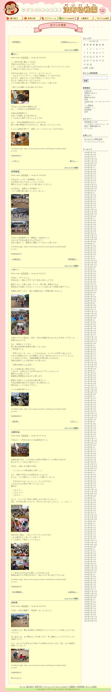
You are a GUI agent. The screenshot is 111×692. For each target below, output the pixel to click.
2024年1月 (88, 208)
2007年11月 (88, 619)
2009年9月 (88, 572)
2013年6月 (88, 477)
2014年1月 (88, 462)
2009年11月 (88, 568)
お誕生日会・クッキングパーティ (97, 102)
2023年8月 (88, 218)
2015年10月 (88, 417)
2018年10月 (88, 341)
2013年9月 (88, 470)
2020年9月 (88, 292)
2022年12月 (88, 235)
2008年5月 (88, 606)
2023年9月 (88, 216)
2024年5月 (88, 199)
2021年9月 (88, 267)
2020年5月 (88, 301)
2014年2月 (88, 460)
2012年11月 (88, 492)
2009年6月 (88, 578)
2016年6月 (88, 400)
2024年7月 (88, 195)
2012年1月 (88, 513)
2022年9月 (88, 241)
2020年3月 (88, 305)
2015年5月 (88, 428)
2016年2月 (88, 409)
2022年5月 (88, 250)
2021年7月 (88, 271)
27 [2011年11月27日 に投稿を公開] (103, 60)
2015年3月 (88, 432)
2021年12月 (88, 261)
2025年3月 (88, 178)
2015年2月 (88, 434)
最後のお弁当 (89, 97)
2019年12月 (88, 311)
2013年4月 (88, 481)
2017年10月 (88, 366)
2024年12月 (88, 184)
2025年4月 (88, 176)
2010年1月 (88, 564)
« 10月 (85, 68)
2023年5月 (88, 225)
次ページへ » (16, 678)
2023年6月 (88, 222)
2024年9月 (88, 191)
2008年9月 (88, 597)
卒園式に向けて (90, 93)
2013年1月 (88, 487)
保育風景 (24, 58)
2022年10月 (88, 239)
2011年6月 (88, 528)
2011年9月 (88, 521)
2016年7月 (88, 398)
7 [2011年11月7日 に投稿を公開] (84, 52)
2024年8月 (88, 193)
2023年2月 (88, 231)
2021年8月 (88, 269)
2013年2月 (88, 485)
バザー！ (16, 161)
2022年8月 (88, 244)
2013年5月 (88, 479)
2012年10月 (88, 494)
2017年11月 (88, 364)
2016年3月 (88, 407)
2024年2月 (88, 205)
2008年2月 (88, 612)
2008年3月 (88, 610)
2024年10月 (88, 188)
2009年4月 (88, 583)
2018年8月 (88, 345)
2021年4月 (88, 277)
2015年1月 (88, 436)
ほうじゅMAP (61, 687)
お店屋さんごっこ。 (69, 42)
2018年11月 (88, 339)
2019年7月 (88, 322)
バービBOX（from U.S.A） (95, 124)
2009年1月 (88, 589)
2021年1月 (88, 284)
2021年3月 (88, 280)
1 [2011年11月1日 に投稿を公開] (87, 49)
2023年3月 (88, 229)
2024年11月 (88, 186)
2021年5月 (88, 275)
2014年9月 (88, 445)
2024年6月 (88, 197)
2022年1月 (88, 258)
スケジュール (49, 687)
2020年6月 (88, 299)
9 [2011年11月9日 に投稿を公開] (90, 52)
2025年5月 (88, 174)
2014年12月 (88, 439)
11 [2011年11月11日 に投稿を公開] (97, 52)
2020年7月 (88, 297)
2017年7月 (88, 373)
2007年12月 (88, 617)
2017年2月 (88, 383)
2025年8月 (88, 167)
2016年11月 (88, 390)
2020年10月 (88, 290)
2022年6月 (88, 248)
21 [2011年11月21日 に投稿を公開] (84, 60)
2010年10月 (88, 545)
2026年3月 (88, 152)
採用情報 (80, 687)
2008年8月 (88, 600)
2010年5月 (88, 555)
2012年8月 (88, 498)
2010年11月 (88, 542)
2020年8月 (88, 294)
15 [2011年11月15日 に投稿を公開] (87, 56)
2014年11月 (88, 441)
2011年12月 (88, 515)
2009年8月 (88, 574)
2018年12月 (88, 337)
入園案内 (72, 687)
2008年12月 (88, 591)
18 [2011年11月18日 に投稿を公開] (97, 56)
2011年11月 (88, 517)
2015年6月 (88, 426)
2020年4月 (88, 303)
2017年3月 (88, 381)
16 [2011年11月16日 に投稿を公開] (91, 56)
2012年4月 (88, 506)
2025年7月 (88, 169)
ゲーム (87, 128)
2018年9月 (88, 343)
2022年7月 (88, 246)
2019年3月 (88, 330)
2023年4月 (88, 227)
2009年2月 (88, 587)
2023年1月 (88, 233)
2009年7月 (88, 576)
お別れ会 (88, 91)
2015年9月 (88, 419)
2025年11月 (88, 161)
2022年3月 (88, 254)
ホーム (22, 687)
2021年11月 (88, 263)
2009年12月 (88, 566)
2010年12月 (88, 540)
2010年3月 (88, 559)
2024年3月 (88, 203)
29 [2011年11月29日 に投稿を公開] (87, 64)
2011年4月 (88, 532)
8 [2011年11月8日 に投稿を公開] (87, 52)
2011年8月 (88, 523)
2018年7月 (88, 347)
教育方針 (38, 687)
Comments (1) (16, 155)
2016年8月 (88, 396)
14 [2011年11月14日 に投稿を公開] (84, 56)
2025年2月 (88, 180)
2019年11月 (88, 314)
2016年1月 (88, 411)
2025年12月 (88, 159)
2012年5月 (88, 504)
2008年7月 (88, 602)
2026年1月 (88, 157)
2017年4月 (88, 379)
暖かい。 (15, 54)
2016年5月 (88, 403)
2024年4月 (88, 201)
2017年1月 (88, 386)
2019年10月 (88, 316)
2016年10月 (88, 392)
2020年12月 (88, 286)
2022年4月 (88, 252)
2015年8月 (88, 422)
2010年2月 (88, 561)
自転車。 (16, 421)
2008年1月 (88, 614)
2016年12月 (88, 388)
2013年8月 (88, 472)
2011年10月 (88, 519)
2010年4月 (88, 557)
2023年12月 (88, 210)
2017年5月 (88, 377)
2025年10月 (88, 163)
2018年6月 (88, 350)
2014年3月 (88, 458)
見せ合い (88, 95)
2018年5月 (88, 352)
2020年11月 (88, 288)
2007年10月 (88, 621)
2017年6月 (88, 375)
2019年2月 (88, 333)
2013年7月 (88, 475)
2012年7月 (88, 500)
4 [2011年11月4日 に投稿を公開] (96, 49)
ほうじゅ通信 (91, 687)
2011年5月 (88, 530)
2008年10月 (88, 595)
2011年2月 (88, 536)
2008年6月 (88, 604)
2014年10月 (88, 443)
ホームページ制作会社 (93, 139)
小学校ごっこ (89, 108)
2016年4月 (88, 405)
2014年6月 (88, 451)
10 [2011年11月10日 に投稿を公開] (94, 52)
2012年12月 (88, 489)
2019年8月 (88, 320)
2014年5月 (88, 453)
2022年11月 (88, 237)
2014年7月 (88, 449)
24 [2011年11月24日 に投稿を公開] (94, 60)
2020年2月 (88, 307)
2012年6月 (88, 502)
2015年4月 (88, 430)
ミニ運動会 (88, 105)
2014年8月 (88, 447)
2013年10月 (88, 468)
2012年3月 (88, 508)
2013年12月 (88, 464)
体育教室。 (17, 42)
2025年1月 (88, 182)
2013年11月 (88, 466)
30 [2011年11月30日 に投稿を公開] (91, 64)
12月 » (91, 68)
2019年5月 (88, 326)
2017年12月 (88, 362)
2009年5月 (88, 581)
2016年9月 (88, 394)
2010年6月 (88, 553)
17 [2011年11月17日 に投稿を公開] (94, 56)
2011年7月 (88, 525)
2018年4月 (88, 354)
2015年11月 (88, 415)
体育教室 (88, 110)
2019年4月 (88, 328)
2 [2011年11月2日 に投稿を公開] (90, 49)
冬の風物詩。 (17, 592)
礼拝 (86, 99)
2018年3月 (88, 356)
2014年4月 (88, 456)
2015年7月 (88, 424)
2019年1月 (88, 335)
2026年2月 (88, 155)
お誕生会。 (17, 259)
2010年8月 (88, 549)
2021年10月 (88, 265)
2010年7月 (88, 551)
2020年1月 (88, 309)
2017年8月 (88, 371)
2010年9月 (88, 547)
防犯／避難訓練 (90, 126)
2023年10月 (88, 214)
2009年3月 (88, 585)
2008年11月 (88, 593)
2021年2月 (88, 282)
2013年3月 (88, 483)
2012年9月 (88, 496)
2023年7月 (88, 220)
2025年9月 (88, 165)
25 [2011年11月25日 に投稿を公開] (97, 60)
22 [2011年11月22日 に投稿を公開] (87, 60)
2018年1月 (88, 360)
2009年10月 (88, 570)
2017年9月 (88, 369)
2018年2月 (88, 358)
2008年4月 (88, 608)
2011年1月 (88, 538)
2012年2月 (88, 511)
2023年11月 (88, 212)
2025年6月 (88, 172)
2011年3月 (88, 534)
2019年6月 (88, 324)
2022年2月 (88, 256)
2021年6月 (88, 273)
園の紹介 (30, 687)
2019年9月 (88, 318)
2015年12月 (88, 413)
